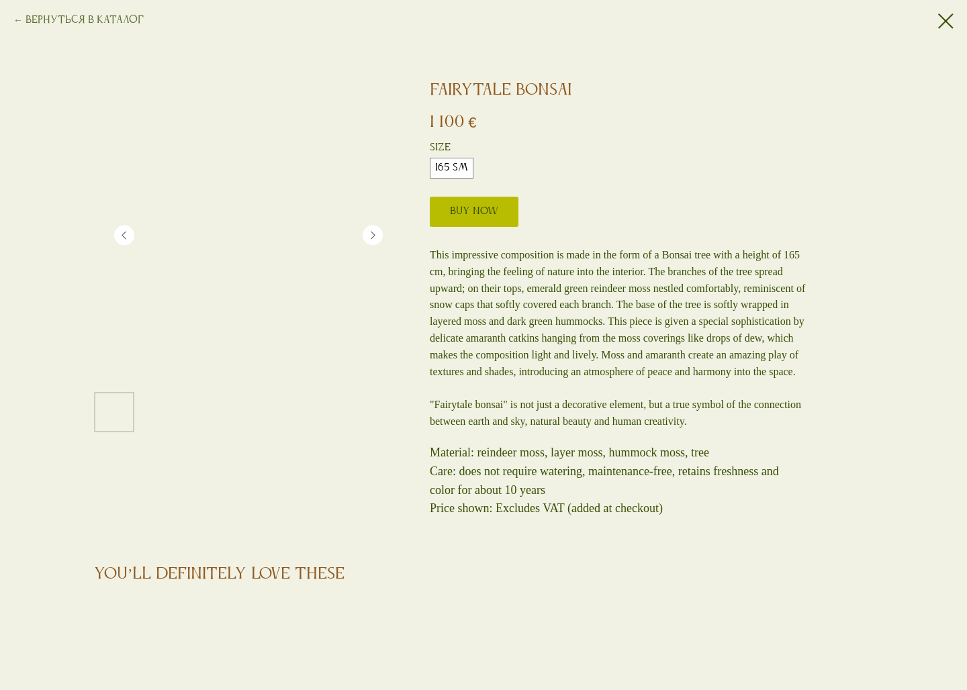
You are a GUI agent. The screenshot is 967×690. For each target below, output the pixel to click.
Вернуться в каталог (85, 20)
